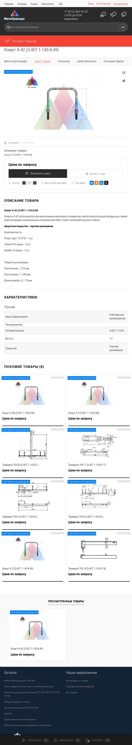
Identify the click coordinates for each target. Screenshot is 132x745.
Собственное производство (80, 679)
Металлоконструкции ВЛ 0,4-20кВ (21, 700)
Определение (120, 3)
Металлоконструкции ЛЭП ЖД (19, 673)
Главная (8, 4)
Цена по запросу (22, 164)
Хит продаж (72, 685)
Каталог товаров (20, 41)
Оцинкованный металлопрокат (20, 712)
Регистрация (103, 3)
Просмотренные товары (66, 594)
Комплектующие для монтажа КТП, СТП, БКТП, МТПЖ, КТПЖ (32, 687)
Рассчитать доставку (54, 183)
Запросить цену (37, 173)
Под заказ (78, 183)
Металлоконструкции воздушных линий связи (27, 718)
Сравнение (35, 740)
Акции (34, 4)
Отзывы (22, 4)
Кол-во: (16, 183)
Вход (91, 3)
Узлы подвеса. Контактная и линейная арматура (29, 679)
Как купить (48, 4)
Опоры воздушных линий (17, 694)
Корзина (97, 740)
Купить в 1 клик (95, 173)
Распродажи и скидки (77, 673)
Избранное (67, 740)
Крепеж (8, 706)
